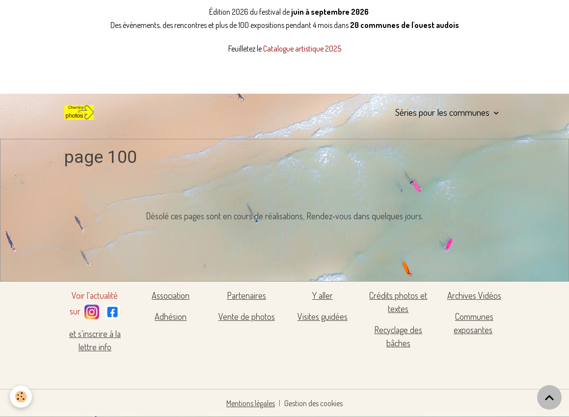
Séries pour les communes (443, 112)
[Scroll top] (549, 397)
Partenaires (246, 295)
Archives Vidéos (474, 295)
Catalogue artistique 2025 (302, 48)
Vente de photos (246, 316)
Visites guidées (323, 316)
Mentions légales (250, 403)
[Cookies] (21, 397)
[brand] (81, 112)
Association (171, 295)
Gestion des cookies (313, 403)
